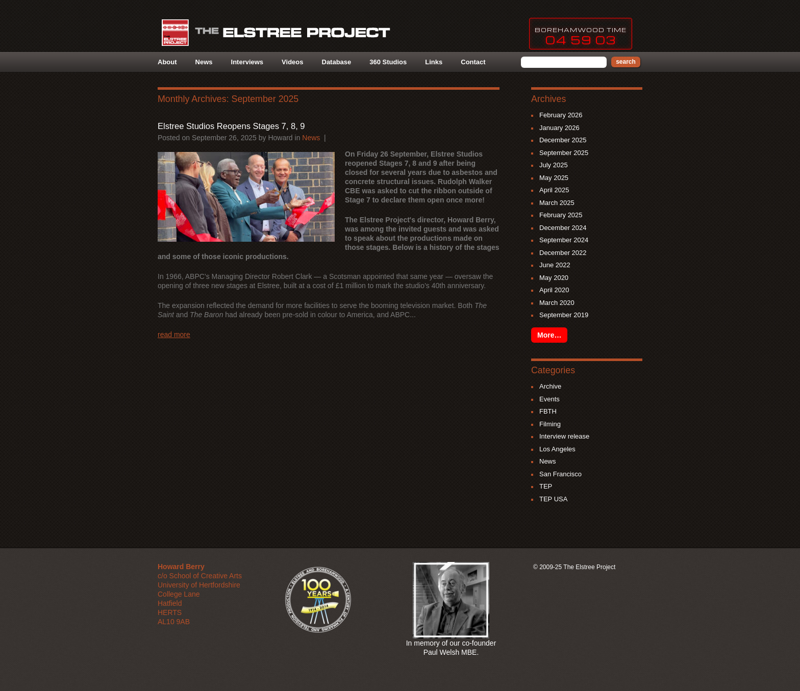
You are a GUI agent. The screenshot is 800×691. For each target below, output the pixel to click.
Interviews (247, 62)
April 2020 (554, 290)
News (204, 62)
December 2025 (563, 140)
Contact (473, 62)
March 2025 (556, 203)
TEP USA (553, 499)
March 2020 (556, 302)
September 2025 (563, 153)
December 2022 (563, 253)
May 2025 (553, 178)
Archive (550, 386)
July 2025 (553, 165)
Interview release (564, 436)
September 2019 (563, 315)
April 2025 (554, 190)
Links (433, 62)
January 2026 (559, 128)
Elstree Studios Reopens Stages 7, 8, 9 (231, 126)
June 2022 (554, 265)
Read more (174, 334)
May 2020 (553, 277)
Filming (550, 424)
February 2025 (561, 215)
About (167, 62)
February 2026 (561, 115)
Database (337, 62)
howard (280, 138)
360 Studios (388, 62)
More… (549, 335)
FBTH (548, 411)
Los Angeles (557, 449)
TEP (545, 486)
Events (549, 399)
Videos (292, 62)
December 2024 (563, 228)
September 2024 (563, 240)
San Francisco (560, 474)
